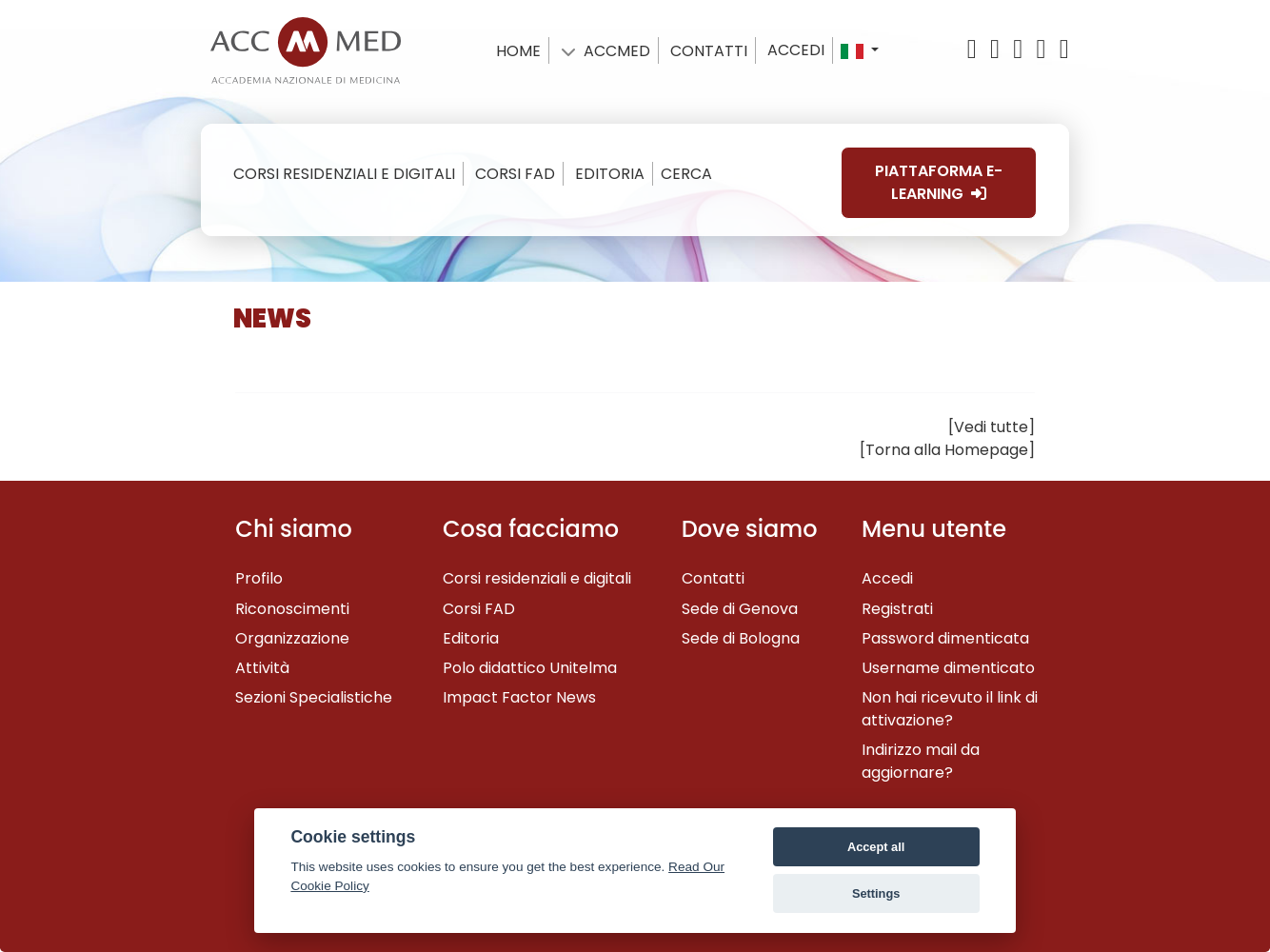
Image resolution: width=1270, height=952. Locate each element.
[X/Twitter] (976, 50)
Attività (262, 668)
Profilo (259, 578)
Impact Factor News (519, 697)
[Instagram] (1062, 50)
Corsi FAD (479, 609)
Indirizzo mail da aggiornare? (921, 761)
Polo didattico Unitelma (530, 668)
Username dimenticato (948, 668)
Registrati (897, 609)
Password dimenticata (945, 638)
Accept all (875, 847)
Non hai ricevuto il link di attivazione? (950, 708)
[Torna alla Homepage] (947, 450)
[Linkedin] (1044, 50)
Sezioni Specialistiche (313, 697)
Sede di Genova (740, 609)
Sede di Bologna (741, 638)
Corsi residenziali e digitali (537, 578)
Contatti (713, 578)
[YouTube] (1020, 50)
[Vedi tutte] (991, 427)
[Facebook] (997, 50)
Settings (876, 893)
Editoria (471, 638)
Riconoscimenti (292, 609)
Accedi (795, 50)
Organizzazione (292, 638)
